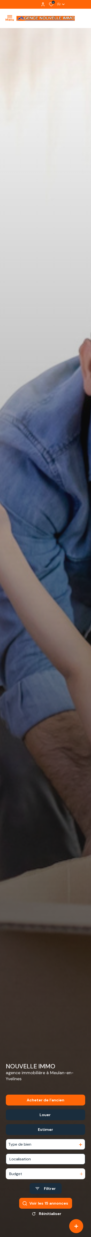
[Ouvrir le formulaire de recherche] (46, 1188)
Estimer (45, 1129)
